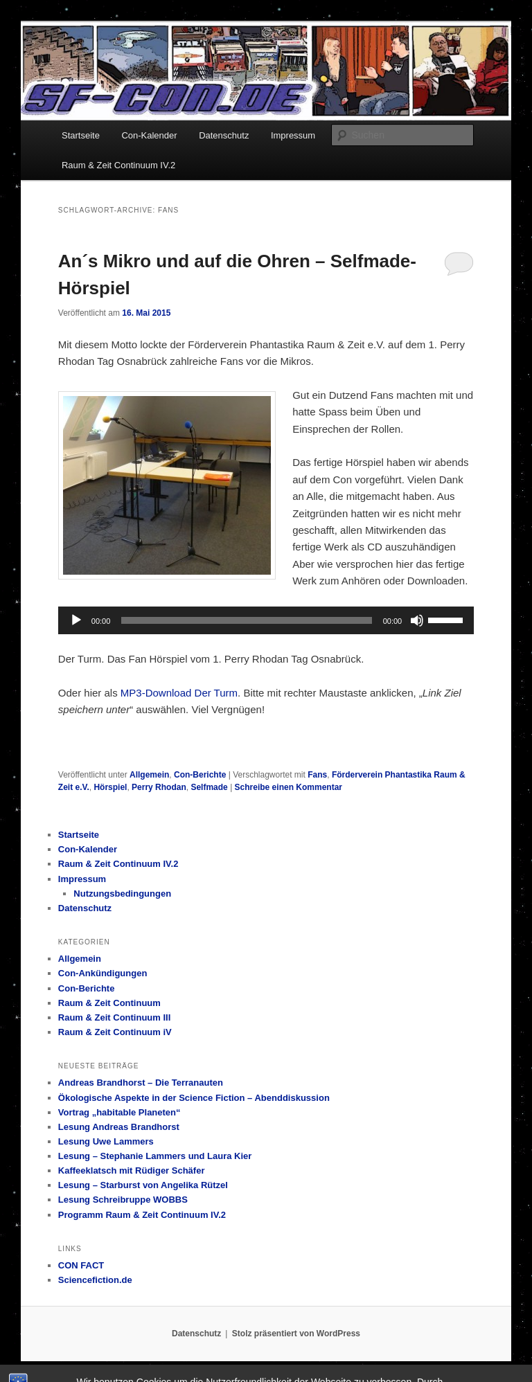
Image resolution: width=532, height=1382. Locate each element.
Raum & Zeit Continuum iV (115, 1032)
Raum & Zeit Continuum (109, 1003)
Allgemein (149, 775)
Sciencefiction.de (95, 1280)
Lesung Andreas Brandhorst (118, 1127)
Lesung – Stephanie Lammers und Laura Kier (155, 1156)
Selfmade (208, 787)
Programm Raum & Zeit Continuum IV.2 (142, 1215)
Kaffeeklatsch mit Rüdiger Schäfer (131, 1170)
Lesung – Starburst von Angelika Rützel (143, 1185)
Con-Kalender (149, 135)
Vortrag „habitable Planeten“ (119, 1112)
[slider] (246, 620)
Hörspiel (110, 787)
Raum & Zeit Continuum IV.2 (118, 165)
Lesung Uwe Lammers (106, 1141)
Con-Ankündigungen (103, 973)
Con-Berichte (200, 775)
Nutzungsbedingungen (122, 893)
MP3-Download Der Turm (179, 693)
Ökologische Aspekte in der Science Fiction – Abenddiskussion (194, 1098)
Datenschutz (224, 135)
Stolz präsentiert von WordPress (296, 1333)
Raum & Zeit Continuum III (114, 1017)
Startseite (81, 135)
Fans (317, 775)
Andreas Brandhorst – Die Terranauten (140, 1082)
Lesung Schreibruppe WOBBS (123, 1199)
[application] (266, 620)
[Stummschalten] (417, 620)
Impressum (293, 135)
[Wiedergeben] (76, 620)
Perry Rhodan (159, 787)
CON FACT (81, 1265)
